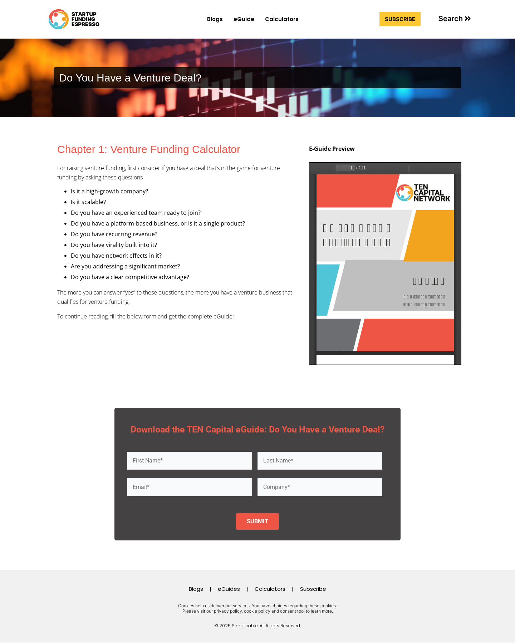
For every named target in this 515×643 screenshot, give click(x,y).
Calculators (282, 19)
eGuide (244, 19)
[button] (454, 18)
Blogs (215, 19)
